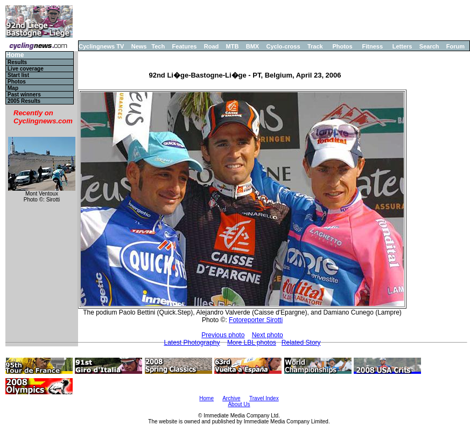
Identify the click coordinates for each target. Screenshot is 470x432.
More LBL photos (251, 342)
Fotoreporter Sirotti (256, 320)
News (139, 46)
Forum (455, 46)
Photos (342, 46)
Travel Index (264, 398)
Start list (18, 75)
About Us (239, 404)
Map (13, 88)
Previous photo (222, 335)
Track (315, 46)
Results (17, 62)
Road (211, 46)
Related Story (301, 342)
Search (429, 46)
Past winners (24, 94)
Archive (231, 398)
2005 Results (24, 101)
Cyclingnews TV (101, 46)
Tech (158, 46)
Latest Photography (192, 342)
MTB (232, 46)
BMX (252, 46)
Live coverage (26, 69)
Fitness (372, 46)
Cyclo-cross (283, 46)
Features (184, 46)
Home (15, 55)
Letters (402, 46)
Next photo (267, 335)
